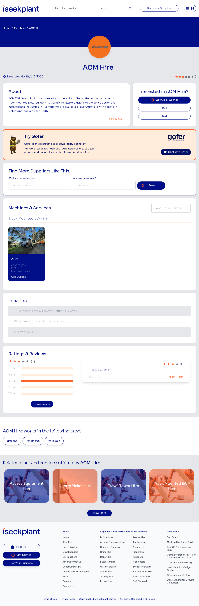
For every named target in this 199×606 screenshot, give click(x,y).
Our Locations (69, 557)
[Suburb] (113, 8)
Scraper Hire (139, 547)
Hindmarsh (33, 440)
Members (19, 28)
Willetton (54, 440)
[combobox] (40, 185)
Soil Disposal (140, 581)
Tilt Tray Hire (106, 576)
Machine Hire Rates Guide (180, 542)
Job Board (172, 537)
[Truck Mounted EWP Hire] (171, 486)
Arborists (138, 557)
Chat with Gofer (176, 152)
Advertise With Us (71, 562)
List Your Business (21, 563)
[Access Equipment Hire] (26, 486)
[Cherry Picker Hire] (75, 486)
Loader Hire (139, 537)
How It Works (69, 547)
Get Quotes (18, 276)
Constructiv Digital (72, 566)
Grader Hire (106, 571)
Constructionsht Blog (178, 575)
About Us (67, 542)
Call (164, 108)
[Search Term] (71, 8)
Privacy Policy (68, 599)
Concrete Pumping (110, 547)
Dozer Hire (105, 557)
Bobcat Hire (106, 537)
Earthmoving (139, 542)
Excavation (106, 581)
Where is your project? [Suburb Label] (85, 178)
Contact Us (68, 586)
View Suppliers (70, 552)
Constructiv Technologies (75, 571)
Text (164, 116)
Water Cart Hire (108, 566)
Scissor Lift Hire (141, 576)
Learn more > (116, 119)
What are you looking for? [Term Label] (22, 178)
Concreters (139, 562)
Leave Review (42, 404)
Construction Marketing (179, 562)
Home (6, 28)
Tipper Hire (139, 552)
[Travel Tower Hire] (123, 486)
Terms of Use (49, 599)
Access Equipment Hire (112, 542)
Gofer (65, 576)
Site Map (150, 599)
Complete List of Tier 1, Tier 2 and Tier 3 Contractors (181, 556)
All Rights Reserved (131, 599)
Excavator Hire (108, 562)
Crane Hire (105, 552)
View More (99, 513)
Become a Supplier (159, 8)
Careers (66, 581)
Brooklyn (12, 440)
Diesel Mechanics (142, 566)
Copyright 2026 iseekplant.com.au (97, 599)
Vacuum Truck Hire (142, 571)
